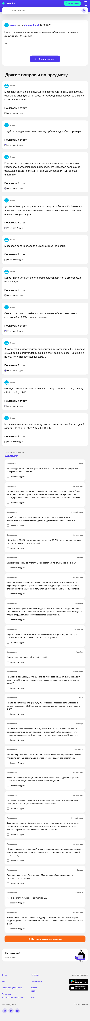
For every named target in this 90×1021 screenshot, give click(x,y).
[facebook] (4, 1010)
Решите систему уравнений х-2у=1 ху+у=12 (27, 657)
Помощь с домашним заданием (45, 939)
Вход (86, 3)
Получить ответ (45, 59)
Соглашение (36, 981)
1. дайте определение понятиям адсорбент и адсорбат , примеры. (43, 131)
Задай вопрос (72, 3)
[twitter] (11, 1010)
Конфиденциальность (12, 988)
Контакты (35, 975)
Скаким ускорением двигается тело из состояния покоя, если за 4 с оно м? (41, 563)
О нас (4, 975)
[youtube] (17, 1010)
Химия (9, 86)
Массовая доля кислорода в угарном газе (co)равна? (35, 246)
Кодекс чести (34, 989)
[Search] (5, 10)
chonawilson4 (31, 25)
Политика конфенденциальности (12, 995)
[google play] (78, 983)
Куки (33, 997)
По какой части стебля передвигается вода (27, 898)
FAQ (4, 981)
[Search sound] (83, 10)
